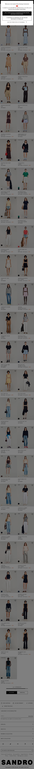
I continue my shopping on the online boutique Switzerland (17, 18)
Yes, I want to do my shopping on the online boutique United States (17, 13)
